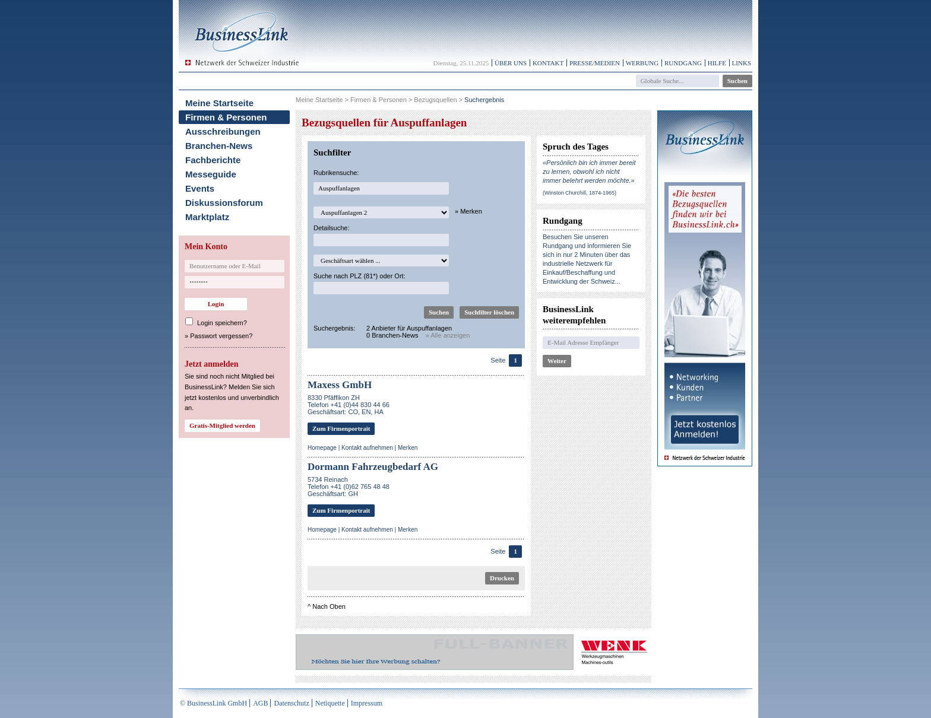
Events (199, 188)
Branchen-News (218, 146)
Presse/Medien (594, 62)
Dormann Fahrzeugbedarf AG (373, 466)
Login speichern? (222, 322)
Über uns (511, 62)
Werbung (642, 62)
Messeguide (210, 174)
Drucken (502, 578)
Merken (407, 447)
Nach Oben (329, 606)
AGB (260, 703)
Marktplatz (207, 217)
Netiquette (330, 703)
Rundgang (683, 62)
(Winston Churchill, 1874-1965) (579, 193)
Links (741, 62)
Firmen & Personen (226, 117)
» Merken (468, 211)
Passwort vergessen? (221, 335)
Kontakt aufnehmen (367, 447)
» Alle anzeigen (448, 335)
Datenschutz (291, 703)
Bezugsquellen (435, 99)
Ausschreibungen (223, 131)
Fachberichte (212, 160)
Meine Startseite (219, 103)
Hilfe (717, 62)
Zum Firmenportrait (341, 428)
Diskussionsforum (224, 203)
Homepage (322, 447)
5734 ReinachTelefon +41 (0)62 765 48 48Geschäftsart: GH (349, 486)
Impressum (366, 703)
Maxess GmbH (340, 384)
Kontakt (548, 62)
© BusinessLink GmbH (213, 703)
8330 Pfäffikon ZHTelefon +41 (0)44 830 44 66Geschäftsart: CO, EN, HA (349, 404)
